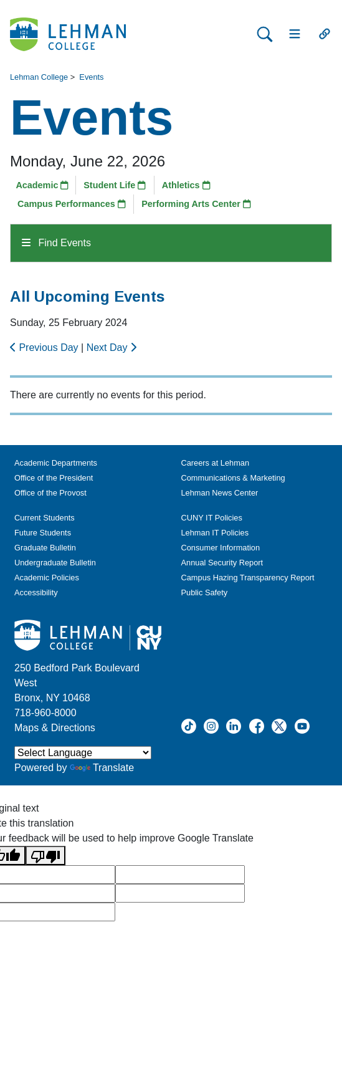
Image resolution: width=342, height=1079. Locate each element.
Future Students (42, 532)
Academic (42, 185)
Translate (102, 767)
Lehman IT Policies (215, 532)
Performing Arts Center (196, 204)
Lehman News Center (220, 492)
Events (91, 77)
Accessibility (36, 592)
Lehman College (39, 77)
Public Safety (204, 592)
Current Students (44, 517)
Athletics (186, 185)
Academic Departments (55, 463)
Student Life (114, 185)
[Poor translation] (45, 855)
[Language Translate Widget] (82, 752)
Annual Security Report (222, 562)
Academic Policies (46, 577)
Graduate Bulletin (45, 547)
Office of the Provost (50, 492)
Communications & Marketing (233, 477)
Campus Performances (71, 204)
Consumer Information (220, 547)
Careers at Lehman (215, 463)
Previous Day (45, 347)
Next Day (111, 347)
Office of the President (53, 477)
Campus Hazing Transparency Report (248, 577)
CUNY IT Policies (211, 517)
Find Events (56, 242)
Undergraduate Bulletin (55, 562)
